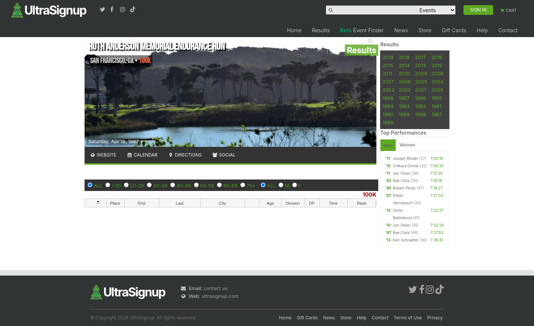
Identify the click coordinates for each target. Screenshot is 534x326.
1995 (436, 98)
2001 (420, 90)
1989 (404, 114)
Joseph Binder (405, 158)
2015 (387, 65)
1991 (436, 106)
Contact (508, 30)
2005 (421, 82)
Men (388, 145)
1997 (404, 98)
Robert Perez (404, 188)
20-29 (137, 185)
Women (407, 145)
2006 (405, 82)
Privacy (435, 317)
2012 (436, 65)
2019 (387, 57)
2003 (388, 90)
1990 (387, 114)
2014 (404, 65)
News (401, 30)
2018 (404, 57)
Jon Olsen (402, 173)
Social (223, 155)
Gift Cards (454, 30)
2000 (437, 90)
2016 (436, 57)
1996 (420, 98)
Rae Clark (401, 180)
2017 (420, 57)
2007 (388, 82)
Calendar (142, 155)
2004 (437, 82)
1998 (387, 98)
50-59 (207, 185)
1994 (387, 106)
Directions (184, 155)
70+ (251, 185)
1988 (420, 114)
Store (424, 30)
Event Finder (362, 30)
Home (294, 30)
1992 (420, 106)
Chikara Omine (406, 166)
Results (321, 30)
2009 (421, 73)
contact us (215, 288)
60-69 (230, 185)
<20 (116, 185)
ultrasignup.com (220, 296)
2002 (405, 90)
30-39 (160, 185)
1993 (404, 106)
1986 (387, 122)
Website (103, 155)
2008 (437, 73)
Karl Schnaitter (406, 240)
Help (482, 30)
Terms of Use (408, 317)
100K (370, 194)
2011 (387, 73)
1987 (436, 114)
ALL (98, 185)
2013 (420, 65)
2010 (404, 73)
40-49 (184, 185)
